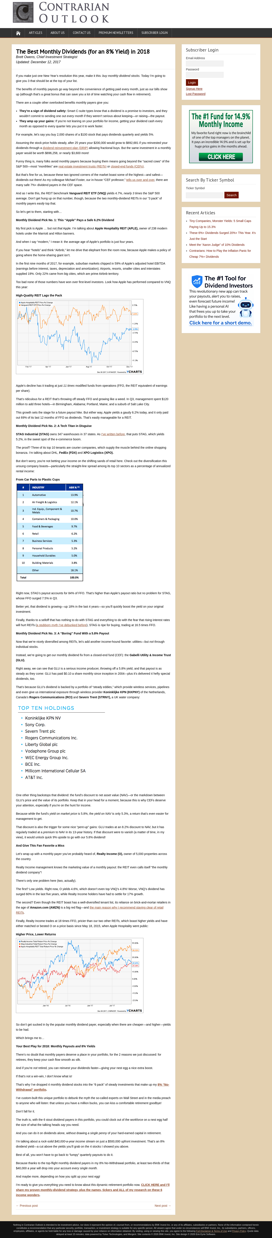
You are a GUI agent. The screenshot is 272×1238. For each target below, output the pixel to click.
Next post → (163, 1205)
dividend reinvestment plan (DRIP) (65, 148)
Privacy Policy (239, 1231)
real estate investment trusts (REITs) (83, 166)
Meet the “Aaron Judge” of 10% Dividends (217, 244)
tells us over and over (140, 180)
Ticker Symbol (195, 188)
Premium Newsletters (116, 33)
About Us (58, 33)
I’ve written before (113, 434)
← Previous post (27, 1205)
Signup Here (194, 88)
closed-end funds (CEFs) (127, 166)
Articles (35, 33)
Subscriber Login (155, 33)
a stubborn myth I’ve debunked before (61, 625)
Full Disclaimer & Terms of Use (211, 1231)
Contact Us (82, 33)
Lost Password (195, 94)
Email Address (195, 58)
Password (192, 69)
